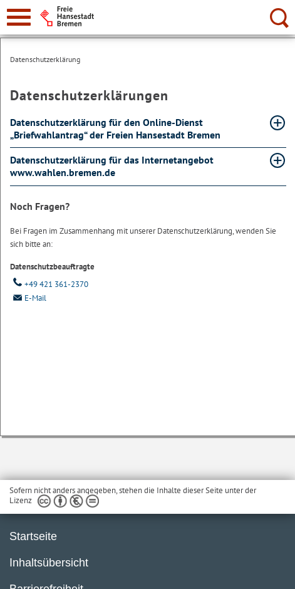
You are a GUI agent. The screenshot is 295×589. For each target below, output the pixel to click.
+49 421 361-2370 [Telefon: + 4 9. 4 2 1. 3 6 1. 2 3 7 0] (49, 284)
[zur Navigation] (19, 17)
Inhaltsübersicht (48, 562)
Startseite (33, 536)
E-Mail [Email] (28, 298)
